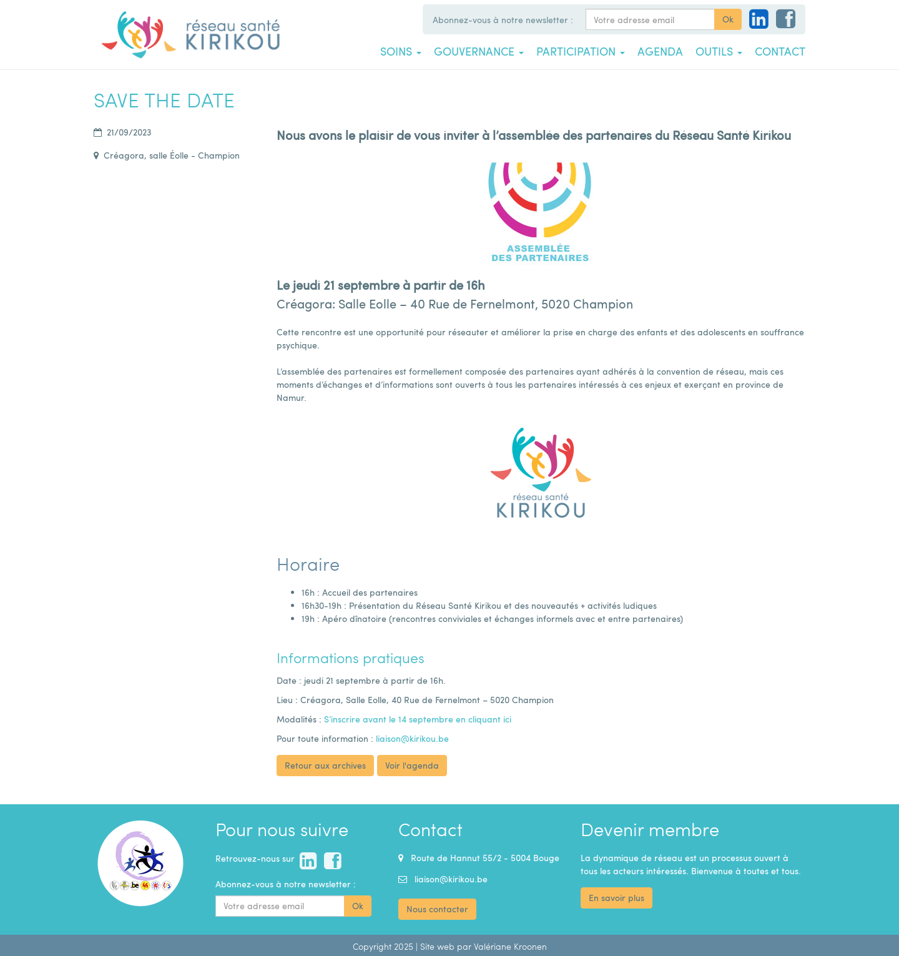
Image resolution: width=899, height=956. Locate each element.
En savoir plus (616, 898)
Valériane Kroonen (510, 946)
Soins (400, 51)
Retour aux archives (325, 765)
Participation (580, 51)
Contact (780, 51)
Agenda (660, 51)
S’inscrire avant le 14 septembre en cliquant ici (417, 719)
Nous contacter (437, 909)
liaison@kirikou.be (412, 738)
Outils (718, 51)
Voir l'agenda (412, 765)
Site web (437, 946)
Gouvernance (479, 51)
